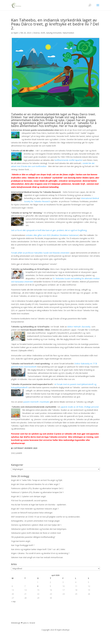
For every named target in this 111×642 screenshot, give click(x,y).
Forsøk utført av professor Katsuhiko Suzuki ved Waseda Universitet (40, 252)
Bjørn (16, 33)
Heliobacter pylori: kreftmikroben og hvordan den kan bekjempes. (39, 529)
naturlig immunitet (54, 33)
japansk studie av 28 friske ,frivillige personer (80, 407)
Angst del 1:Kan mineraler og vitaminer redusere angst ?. (35, 508)
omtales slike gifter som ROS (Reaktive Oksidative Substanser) (52, 235)
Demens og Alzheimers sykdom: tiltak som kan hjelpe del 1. (36, 525)
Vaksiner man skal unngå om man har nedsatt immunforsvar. (37, 557)
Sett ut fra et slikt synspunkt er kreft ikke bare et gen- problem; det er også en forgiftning (49, 230)
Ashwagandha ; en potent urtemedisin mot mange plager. (35, 521)
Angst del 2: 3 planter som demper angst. (28, 496)
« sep (13, 601)
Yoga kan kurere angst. (21, 541)
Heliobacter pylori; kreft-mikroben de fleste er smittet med (36, 533)
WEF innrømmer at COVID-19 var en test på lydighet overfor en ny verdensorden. (45, 516)
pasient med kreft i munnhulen (36, 402)
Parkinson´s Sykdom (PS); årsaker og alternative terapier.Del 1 (37, 492)
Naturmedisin (68, 33)
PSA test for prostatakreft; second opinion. (29, 500)
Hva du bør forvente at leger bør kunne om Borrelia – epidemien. (38, 504)
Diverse (36, 33)
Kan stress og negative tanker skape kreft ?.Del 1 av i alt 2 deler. (38, 549)
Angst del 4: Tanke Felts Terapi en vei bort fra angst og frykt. (37, 480)
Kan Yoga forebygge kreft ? (22, 545)
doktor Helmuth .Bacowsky (78, 326)
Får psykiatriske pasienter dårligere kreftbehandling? (33, 537)
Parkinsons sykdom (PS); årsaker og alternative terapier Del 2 (37, 488)
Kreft (43, 33)
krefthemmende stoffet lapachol (68, 160)
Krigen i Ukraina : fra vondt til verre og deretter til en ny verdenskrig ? (40, 553)
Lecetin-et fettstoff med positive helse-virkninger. (32, 512)
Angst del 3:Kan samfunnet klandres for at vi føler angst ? (35, 484)
